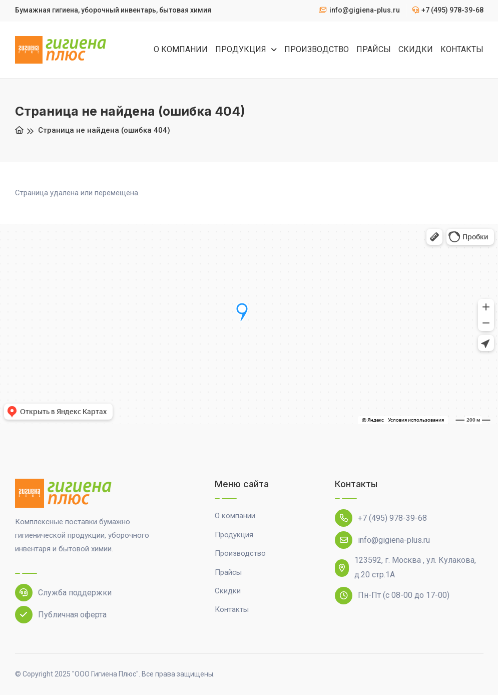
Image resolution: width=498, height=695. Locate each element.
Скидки (228, 590)
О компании (235, 515)
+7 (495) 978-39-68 (381, 518)
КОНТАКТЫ (461, 49)
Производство (240, 553)
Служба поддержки (63, 592)
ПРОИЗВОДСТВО (316, 49)
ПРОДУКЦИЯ (241, 49)
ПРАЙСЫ (373, 49)
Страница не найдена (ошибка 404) (104, 130)
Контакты (232, 609)
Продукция (234, 534)
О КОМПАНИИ (181, 49)
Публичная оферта (61, 614)
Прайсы (228, 572)
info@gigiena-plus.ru (382, 540)
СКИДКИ (415, 49)
